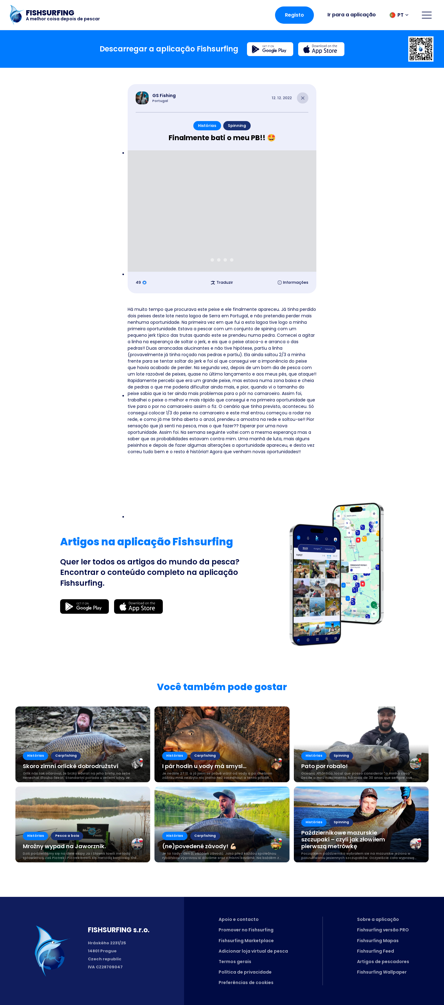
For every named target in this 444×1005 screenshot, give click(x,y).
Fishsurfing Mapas (378, 940)
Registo (294, 14)
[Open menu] (427, 15)
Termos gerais (235, 961)
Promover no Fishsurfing (246, 930)
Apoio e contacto (239, 919)
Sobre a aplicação (378, 919)
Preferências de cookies (246, 982)
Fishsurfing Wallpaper (382, 972)
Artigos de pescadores (383, 961)
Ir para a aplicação (351, 14)
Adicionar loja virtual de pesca (253, 951)
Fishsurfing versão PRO (383, 930)
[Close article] (302, 98)
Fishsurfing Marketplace (246, 940)
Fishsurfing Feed (375, 951)
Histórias (207, 125)
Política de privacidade (245, 972)
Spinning (237, 125)
